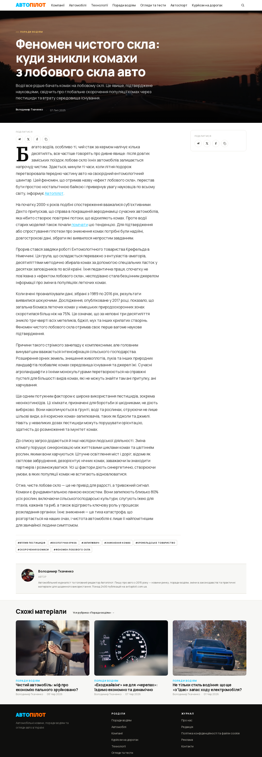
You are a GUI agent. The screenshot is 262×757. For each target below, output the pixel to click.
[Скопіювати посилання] (224, 143)
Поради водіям (124, 5)
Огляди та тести (153, 5)
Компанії (57, 5)
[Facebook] (37, 139)
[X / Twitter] (207, 143)
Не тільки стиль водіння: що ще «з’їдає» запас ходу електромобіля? (207, 687)
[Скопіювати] (45, 139)
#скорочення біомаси (33, 549)
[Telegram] (19, 139)
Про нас (186, 720)
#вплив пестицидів (31, 542)
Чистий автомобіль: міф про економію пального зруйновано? (47, 687)
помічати (79, 224)
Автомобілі (77, 5)
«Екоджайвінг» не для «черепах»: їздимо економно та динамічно (126, 687)
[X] (28, 139)
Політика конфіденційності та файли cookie (210, 733)
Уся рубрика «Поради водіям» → (93, 612)
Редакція (187, 727)
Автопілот (54, 193)
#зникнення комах (117, 542)
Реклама (187, 740)
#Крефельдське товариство (155, 542)
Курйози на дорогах (207, 5)
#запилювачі (90, 542)
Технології (99, 5)
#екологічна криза (63, 542)
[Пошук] (242, 5)
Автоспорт (179, 5)
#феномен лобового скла (72, 549)
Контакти (187, 746)
